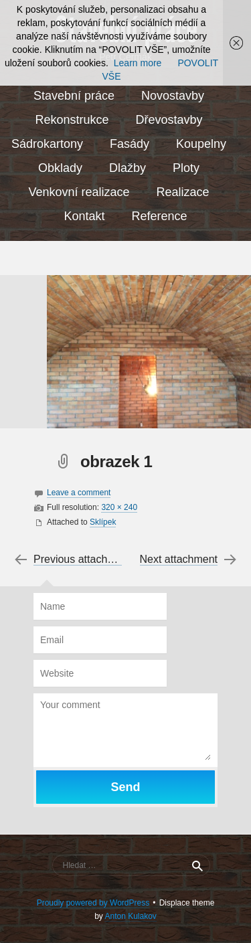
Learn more (138, 63)
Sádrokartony (47, 144)
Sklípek (103, 522)
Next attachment (179, 559)
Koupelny (201, 144)
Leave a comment (78, 492)
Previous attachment (82, 559)
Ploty (186, 168)
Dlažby (127, 168)
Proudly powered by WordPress (93, 903)
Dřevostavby (169, 119)
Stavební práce (73, 95)
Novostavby (172, 95)
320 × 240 (119, 507)
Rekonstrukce (71, 119)
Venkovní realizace (78, 192)
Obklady (60, 168)
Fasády (129, 144)
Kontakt (84, 216)
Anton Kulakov (130, 916)
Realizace (183, 192)
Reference (159, 216)
